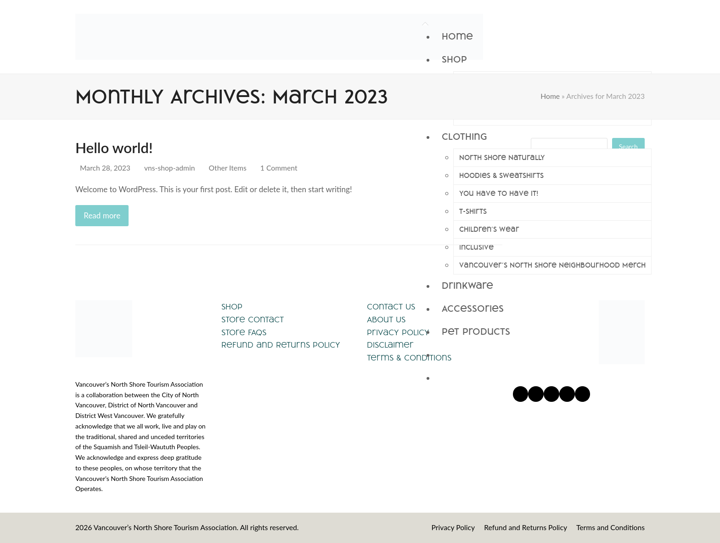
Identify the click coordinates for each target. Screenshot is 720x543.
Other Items (228, 168)
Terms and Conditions (610, 527)
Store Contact (252, 319)
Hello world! (114, 147)
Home (550, 96)
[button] (543, 354)
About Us (386, 319)
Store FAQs (243, 332)
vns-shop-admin (169, 168)
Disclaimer (390, 344)
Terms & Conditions (409, 357)
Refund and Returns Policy (280, 344)
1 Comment (279, 168)
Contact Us (391, 306)
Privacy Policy (398, 332)
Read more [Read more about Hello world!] (102, 215)
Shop (231, 306)
